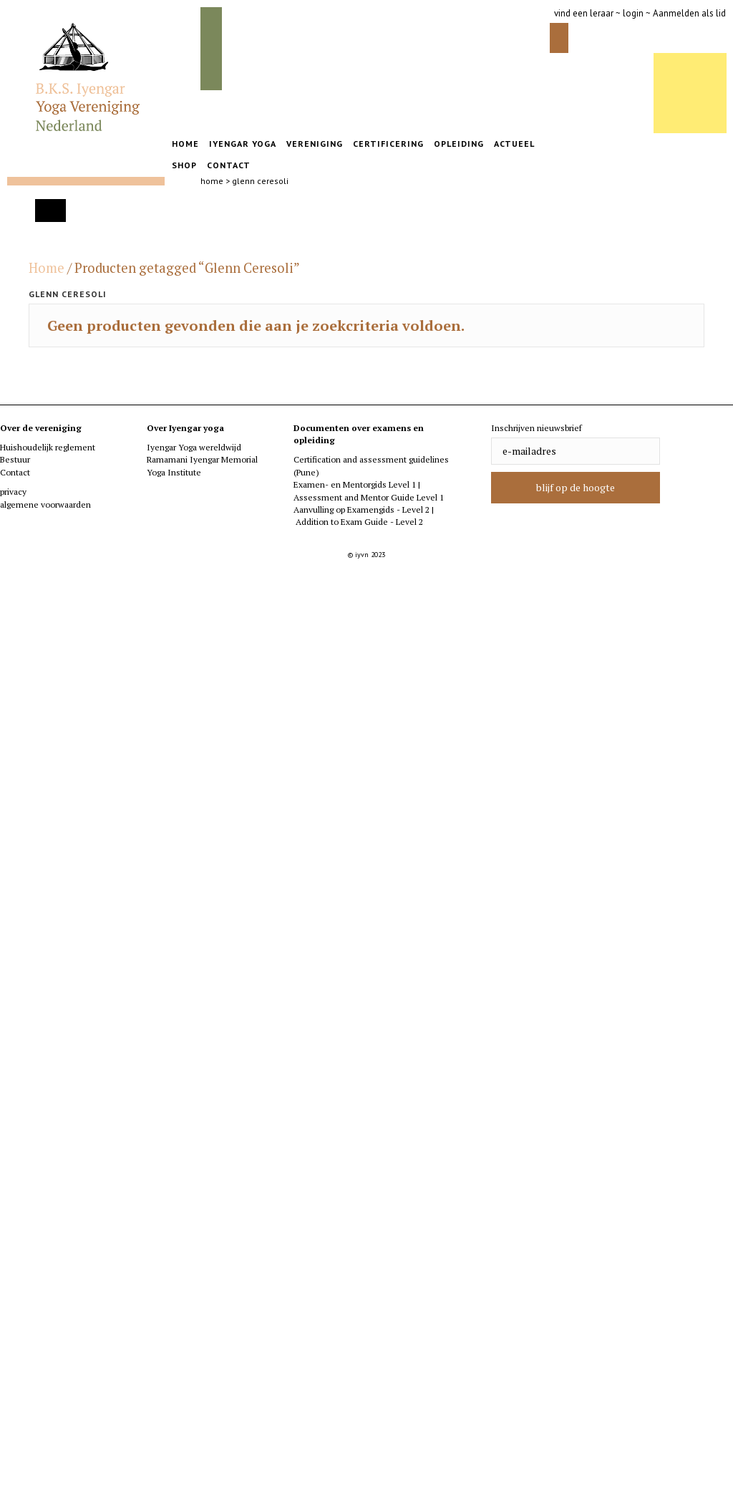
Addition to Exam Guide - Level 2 (359, 521)
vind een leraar (583, 13)
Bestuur (15, 459)
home (211, 180)
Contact (15, 472)
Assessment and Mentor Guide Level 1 (368, 497)
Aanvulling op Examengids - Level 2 (361, 509)
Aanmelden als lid (689, 13)
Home (46, 267)
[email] (575, 451)
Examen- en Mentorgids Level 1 (355, 484)
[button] (575, 487)
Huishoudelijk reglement (47, 447)
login (633, 13)
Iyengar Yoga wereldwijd (194, 447)
